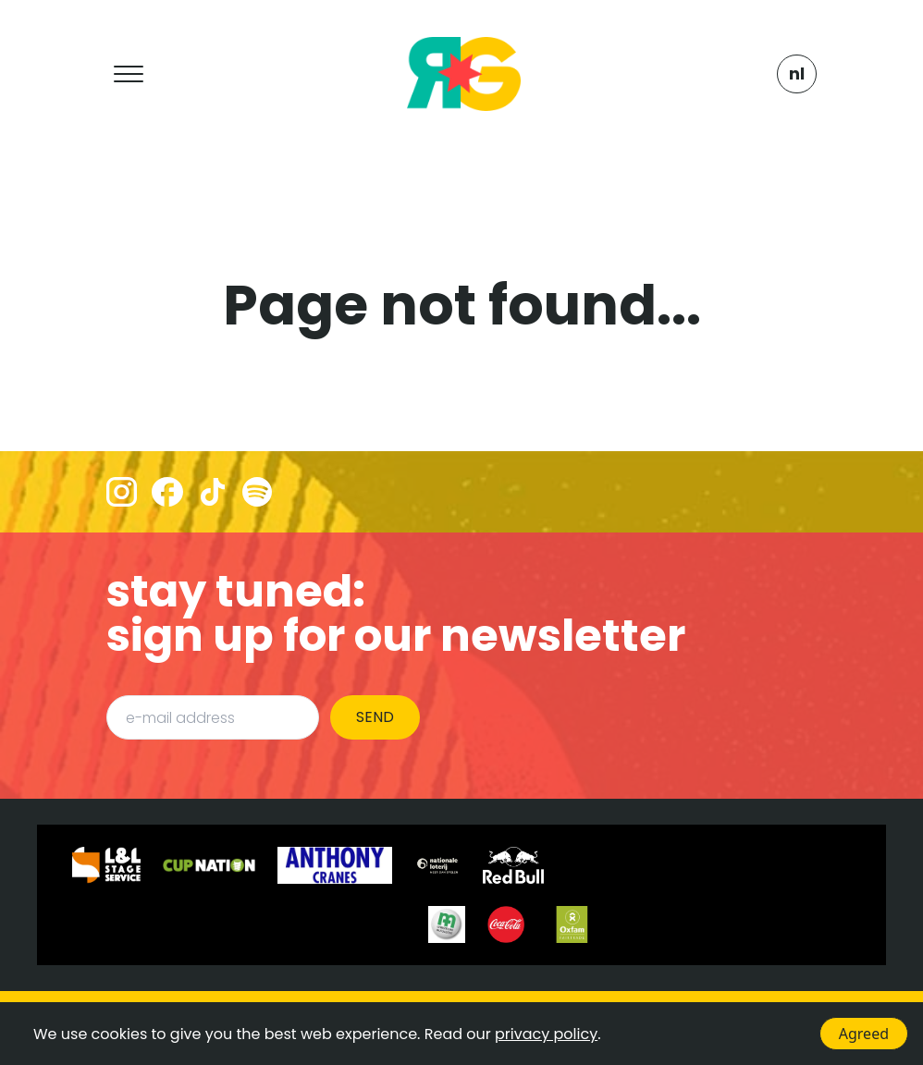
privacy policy (546, 1034)
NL (797, 73)
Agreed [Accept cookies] (864, 1033)
